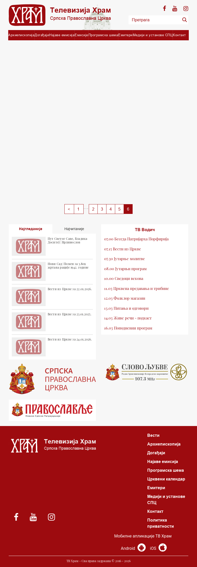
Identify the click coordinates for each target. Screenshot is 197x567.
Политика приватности (160, 523)
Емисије (81, 35)
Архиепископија (21, 35)
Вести (153, 435)
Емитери (125, 35)
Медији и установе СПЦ (153, 35)
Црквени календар (166, 479)
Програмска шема (103, 35)
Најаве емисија (61, 35)
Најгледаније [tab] (30, 229)
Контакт (179, 35)
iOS (158, 548)
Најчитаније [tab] (74, 229)
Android (133, 548)
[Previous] (69, 209)
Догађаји (42, 35)
